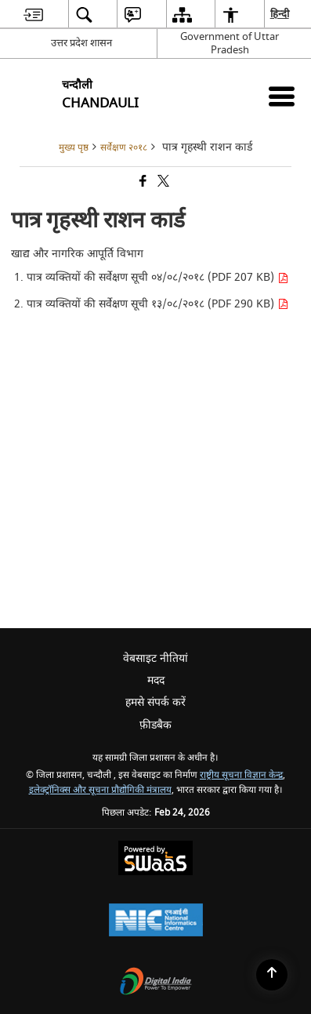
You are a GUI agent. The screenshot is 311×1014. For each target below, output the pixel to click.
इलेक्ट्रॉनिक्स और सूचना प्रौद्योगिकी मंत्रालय (100, 790)
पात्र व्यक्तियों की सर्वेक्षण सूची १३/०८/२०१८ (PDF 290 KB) (157, 304)
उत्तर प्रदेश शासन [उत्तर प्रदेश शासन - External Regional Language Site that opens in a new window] (81, 42)
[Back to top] (271, 974)
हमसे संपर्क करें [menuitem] (155, 702)
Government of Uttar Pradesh (229, 43)
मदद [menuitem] (156, 680)
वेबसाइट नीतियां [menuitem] (155, 658)
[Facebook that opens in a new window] (141, 182)
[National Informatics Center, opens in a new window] (156, 922)
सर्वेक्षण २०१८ (123, 147)
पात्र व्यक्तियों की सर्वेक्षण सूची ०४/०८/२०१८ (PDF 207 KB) (157, 277)
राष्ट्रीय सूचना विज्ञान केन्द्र (241, 775)
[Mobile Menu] (281, 96)
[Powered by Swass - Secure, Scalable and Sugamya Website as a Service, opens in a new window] (155, 860)
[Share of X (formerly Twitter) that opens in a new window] (162, 182)
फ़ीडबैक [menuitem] (155, 725)
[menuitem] (33, 14)
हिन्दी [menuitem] (280, 13)
